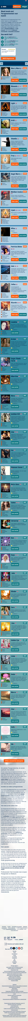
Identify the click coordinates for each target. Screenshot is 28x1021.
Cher (14, 709)
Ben (14, 538)
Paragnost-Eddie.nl (9, 28)
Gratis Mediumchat (14, 1005)
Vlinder (14, 591)
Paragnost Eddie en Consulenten (14, 977)
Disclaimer (4, 926)
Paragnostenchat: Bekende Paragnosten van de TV (14, 1003)
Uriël (14, 120)
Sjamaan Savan (16, 467)
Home (14, 952)
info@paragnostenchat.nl (11, 929)
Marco (14, 692)
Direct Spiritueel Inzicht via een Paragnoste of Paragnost (14, 1011)
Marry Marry (17, 68)
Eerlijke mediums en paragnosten (14, 968)
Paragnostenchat (5, 891)
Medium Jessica (17, 192)
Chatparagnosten (14, 1009)
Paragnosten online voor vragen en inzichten (14, 991)
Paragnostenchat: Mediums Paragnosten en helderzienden (14, 999)
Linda (14, 656)
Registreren (17, 6)
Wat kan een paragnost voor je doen (14, 973)
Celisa (14, 284)
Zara (13, 607)
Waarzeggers (14, 988)
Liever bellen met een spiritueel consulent (14, 967)
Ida (13, 744)
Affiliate (14, 963)
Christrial (15, 521)
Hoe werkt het (14, 953)
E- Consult (14, 956)
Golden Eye (16, 640)
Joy (13, 450)
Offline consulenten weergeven (14, 761)
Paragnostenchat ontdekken (14, 987)
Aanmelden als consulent (17, 926)
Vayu (15, 555)
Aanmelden (14, 961)
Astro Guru (16, 485)
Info (14, 959)
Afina (14, 228)
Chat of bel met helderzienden (14, 979)
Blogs (14, 960)
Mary (15, 396)
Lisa (14, 432)
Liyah (16, 210)
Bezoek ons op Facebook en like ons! (14, 944)
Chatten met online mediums (14, 976)
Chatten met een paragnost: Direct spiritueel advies (14, 1012)
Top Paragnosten (14, 998)
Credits (14, 955)
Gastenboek (14, 957)
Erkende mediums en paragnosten (14, 995)
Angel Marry (16, 174)
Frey (15, 155)
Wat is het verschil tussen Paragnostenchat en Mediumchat (14, 972)
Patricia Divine (16, 247)
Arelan (14, 339)
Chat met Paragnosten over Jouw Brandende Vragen (14, 971)
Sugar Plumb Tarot (16, 359)
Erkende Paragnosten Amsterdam (14, 1004)
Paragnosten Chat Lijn (14, 1007)
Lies (13, 623)
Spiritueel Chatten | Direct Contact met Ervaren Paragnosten (15, 1015)
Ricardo (16, 302)
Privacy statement (11, 927)
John (14, 573)
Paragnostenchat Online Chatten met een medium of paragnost (14, 985)
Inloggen (24, 7)
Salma (15, 502)
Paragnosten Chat (14, 969)
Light (14, 103)
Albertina (15, 376)
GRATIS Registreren (8, 58)
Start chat (15, 80)
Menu (4, 7)
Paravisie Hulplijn (14, 980)
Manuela (16, 86)
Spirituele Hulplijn (14, 989)
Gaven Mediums (14, 996)
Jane (14, 266)
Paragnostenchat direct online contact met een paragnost (14, 1016)
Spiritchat (14, 984)
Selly (14, 727)
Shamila (15, 138)
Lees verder (22, 80)
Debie (14, 674)
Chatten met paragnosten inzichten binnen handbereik (14, 1008)
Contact (9, 926)
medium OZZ (16, 414)
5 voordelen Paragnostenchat (14, 1014)
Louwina (15, 322)
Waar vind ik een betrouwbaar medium (14, 975)
